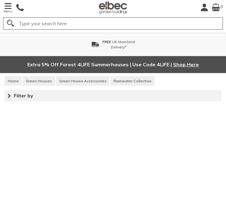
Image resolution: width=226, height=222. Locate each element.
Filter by (23, 95)
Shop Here (186, 64)
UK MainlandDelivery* (118, 44)
